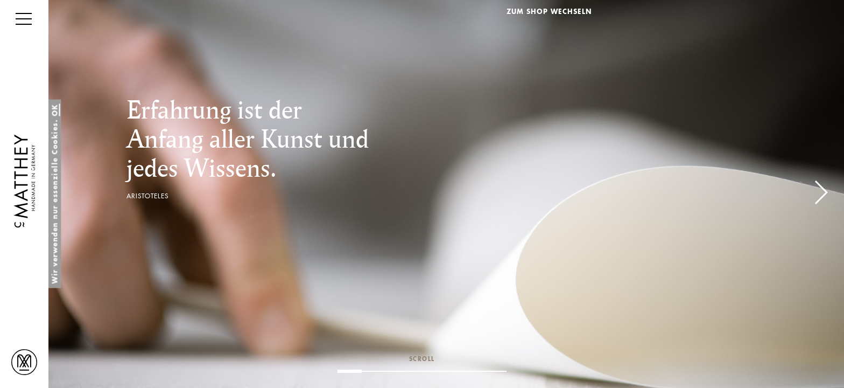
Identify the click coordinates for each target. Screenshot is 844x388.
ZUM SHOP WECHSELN (549, 12)
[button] (820, 192)
